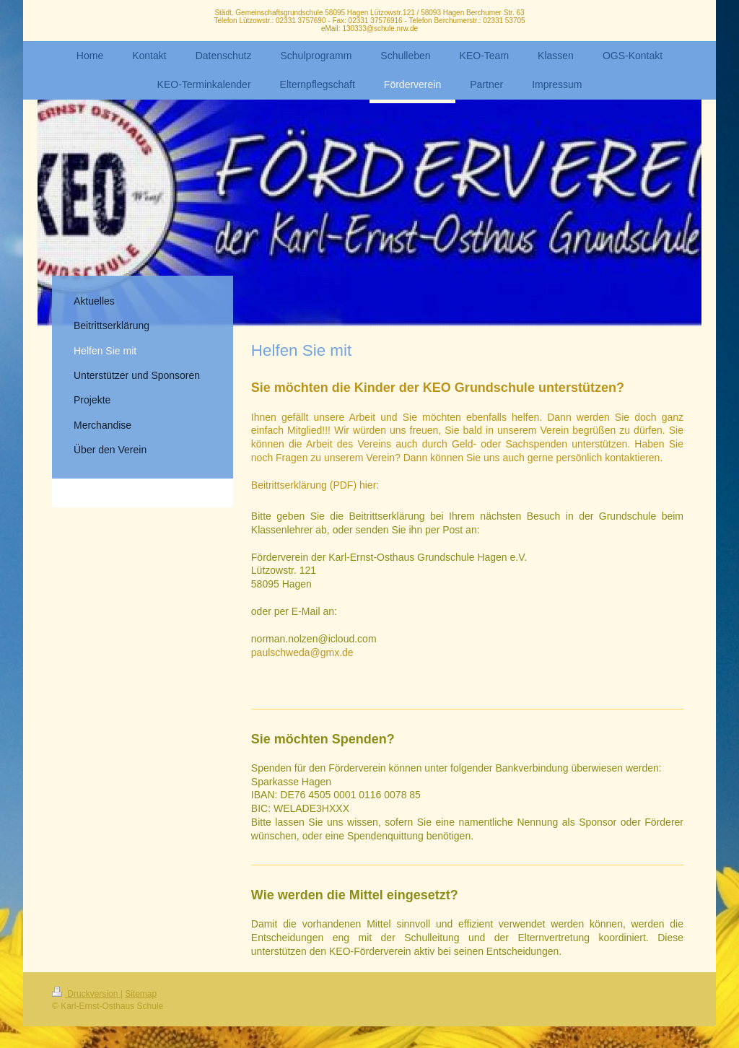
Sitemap (141, 994)
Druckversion (86, 994)
